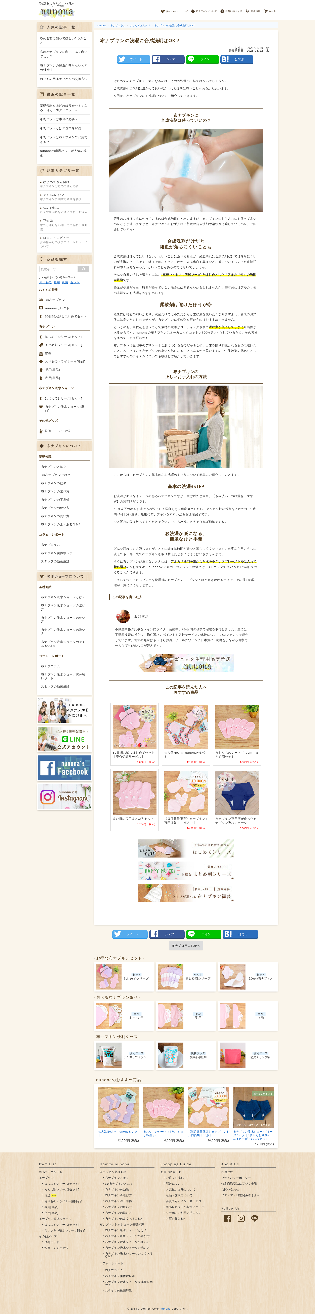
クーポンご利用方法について (185, 1213)
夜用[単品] (52, 378)
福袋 (48, 353)
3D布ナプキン (55, 300)
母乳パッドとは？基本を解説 (60, 128)
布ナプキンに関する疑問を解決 (64, 196)
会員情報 (253, 10)
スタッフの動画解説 (55, 561)
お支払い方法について (181, 1189)
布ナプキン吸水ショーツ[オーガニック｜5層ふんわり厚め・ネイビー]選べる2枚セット (253, 1135)
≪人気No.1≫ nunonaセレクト (118, 1133)
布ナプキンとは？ (53, 467)
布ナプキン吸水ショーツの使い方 (63, 619)
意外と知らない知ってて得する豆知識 (64, 224)
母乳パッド (51, 1242)
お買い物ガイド (231, 10)
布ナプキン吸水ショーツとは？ (63, 597)
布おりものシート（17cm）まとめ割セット (163, 1133)
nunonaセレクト (57, 308)
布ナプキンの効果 (53, 483)
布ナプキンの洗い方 (55, 516)
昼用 (57, 282)
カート (270, 10)
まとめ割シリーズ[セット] (63, 345)
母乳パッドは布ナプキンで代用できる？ (64, 139)
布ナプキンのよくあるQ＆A (61, 524)
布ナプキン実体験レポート (60, 553)
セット (75, 282)
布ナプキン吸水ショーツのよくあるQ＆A (63, 644)
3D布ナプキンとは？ (56, 475)
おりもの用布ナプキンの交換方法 (64, 79)
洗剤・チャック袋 (57, 431)
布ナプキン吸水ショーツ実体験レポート (63, 676)
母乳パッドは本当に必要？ (59, 119)
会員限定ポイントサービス (184, 1201)
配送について (175, 1183)
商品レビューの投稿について (185, 1207)
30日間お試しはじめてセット (66, 316)
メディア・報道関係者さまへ (240, 1195)
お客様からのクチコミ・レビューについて (64, 241)
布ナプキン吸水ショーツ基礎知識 (122, 1224)
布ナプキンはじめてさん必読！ (64, 184)
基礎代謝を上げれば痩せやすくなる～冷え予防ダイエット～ (64, 107)
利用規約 (227, 1172)
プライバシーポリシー (236, 1178)
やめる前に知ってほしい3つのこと (63, 40)
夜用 (65, 282)
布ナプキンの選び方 (55, 491)
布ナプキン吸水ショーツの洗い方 (63, 631)
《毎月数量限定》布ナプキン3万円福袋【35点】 (208, 1133)
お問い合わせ (230, 1189)
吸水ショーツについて (174, 10)
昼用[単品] (52, 369)
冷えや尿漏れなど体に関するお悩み (64, 210)
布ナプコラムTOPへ (186, 946)
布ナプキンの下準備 (55, 499)
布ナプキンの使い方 (55, 508)
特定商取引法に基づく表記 (239, 1183)
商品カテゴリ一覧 (51, 1172)
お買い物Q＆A (175, 1218)
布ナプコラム (50, 545)
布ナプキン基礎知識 (113, 1172)
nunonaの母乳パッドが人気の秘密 (63, 153)
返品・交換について (179, 1195)
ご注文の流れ (175, 1178)
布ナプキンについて (204, 10)
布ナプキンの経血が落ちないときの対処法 (64, 67)
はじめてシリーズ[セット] (63, 337)
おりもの (45, 282)
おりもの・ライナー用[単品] (65, 361)
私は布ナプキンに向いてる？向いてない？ (64, 54)
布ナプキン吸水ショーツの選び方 (63, 607)
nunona (166, 1308)
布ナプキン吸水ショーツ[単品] (64, 408)
